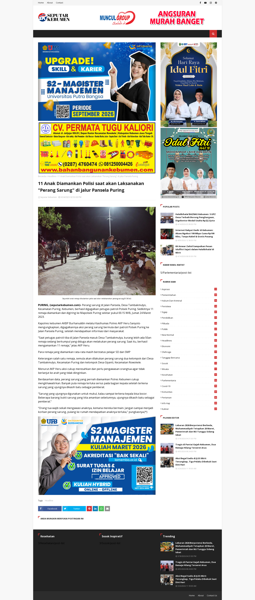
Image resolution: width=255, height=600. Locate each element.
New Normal (189, 334)
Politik (189, 329)
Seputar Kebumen (48, 197)
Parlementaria (189, 380)
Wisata (189, 369)
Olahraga (189, 351)
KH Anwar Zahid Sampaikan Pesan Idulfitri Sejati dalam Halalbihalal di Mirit (194, 249)
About (50, 2)
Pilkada (189, 323)
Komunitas (189, 391)
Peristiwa (189, 306)
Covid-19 (189, 386)
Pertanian (189, 397)
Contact (59, 2)
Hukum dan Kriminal (189, 300)
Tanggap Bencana (189, 357)
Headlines (189, 340)
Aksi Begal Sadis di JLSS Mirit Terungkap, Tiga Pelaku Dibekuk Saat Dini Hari (196, 461)
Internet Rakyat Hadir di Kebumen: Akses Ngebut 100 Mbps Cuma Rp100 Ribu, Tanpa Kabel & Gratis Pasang (194, 233)
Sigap (189, 312)
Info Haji (189, 403)
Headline (52, 176)
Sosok (189, 363)
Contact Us (212, 595)
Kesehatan (189, 374)
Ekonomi (189, 346)
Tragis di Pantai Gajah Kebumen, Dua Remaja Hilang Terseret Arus (195, 446)
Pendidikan (189, 317)
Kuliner (189, 408)
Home (41, 2)
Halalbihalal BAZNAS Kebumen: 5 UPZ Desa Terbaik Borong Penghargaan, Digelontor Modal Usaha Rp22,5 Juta (195, 217)
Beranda (42, 176)
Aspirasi (189, 289)
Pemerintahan (189, 294)
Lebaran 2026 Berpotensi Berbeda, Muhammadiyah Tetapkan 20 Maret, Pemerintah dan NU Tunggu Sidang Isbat (195, 430)
